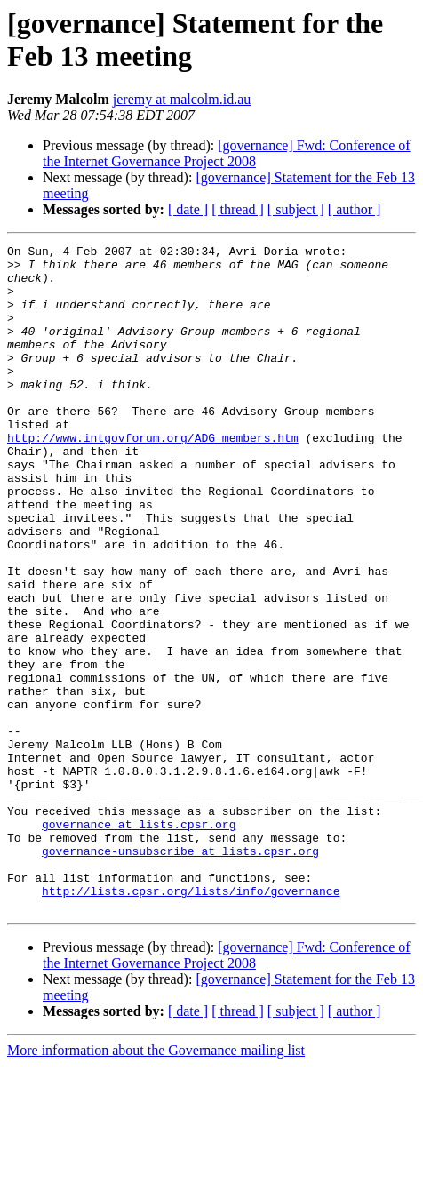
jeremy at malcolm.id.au (182, 99)
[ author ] (354, 209)
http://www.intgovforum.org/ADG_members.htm (153, 477)
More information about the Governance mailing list (156, 1183)
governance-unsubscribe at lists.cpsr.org (180, 973)
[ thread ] (238, 209)
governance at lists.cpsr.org (138, 941)
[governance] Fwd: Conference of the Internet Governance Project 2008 (227, 153)
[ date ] (188, 209)
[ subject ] (295, 209)
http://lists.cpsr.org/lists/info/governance (190, 1021)
